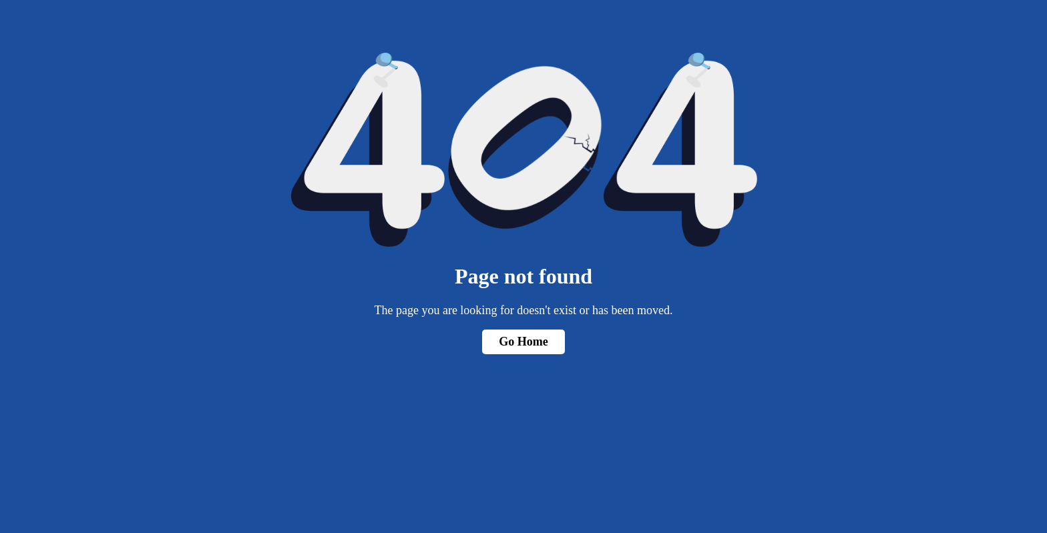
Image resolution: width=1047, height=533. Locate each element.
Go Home (523, 341)
